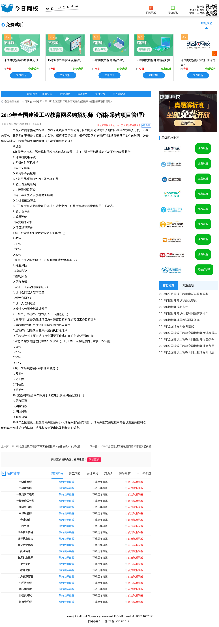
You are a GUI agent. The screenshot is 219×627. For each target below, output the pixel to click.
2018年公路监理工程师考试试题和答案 (183, 293)
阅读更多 (94, 459)
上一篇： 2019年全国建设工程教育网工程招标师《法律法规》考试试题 (40, 446)
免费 (148, 125)
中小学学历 (144, 473)
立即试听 (21, 75)
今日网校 (27, 101)
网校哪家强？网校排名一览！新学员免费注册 (119, 125)
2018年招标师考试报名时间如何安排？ (183, 313)
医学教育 (125, 473)
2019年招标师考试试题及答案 (178, 300)
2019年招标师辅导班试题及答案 (179, 319)
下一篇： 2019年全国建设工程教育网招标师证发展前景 (120, 446)
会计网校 (92, 473)
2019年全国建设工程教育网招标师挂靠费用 (186, 345)
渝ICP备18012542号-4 (117, 621)
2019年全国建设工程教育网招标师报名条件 (186, 339)
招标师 (38, 101)
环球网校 (206, 23)
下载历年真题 (100, 482)
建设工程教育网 (20, 140)
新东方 (108, 473)
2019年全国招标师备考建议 (176, 326)
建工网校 (75, 473)
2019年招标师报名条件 (173, 306)
